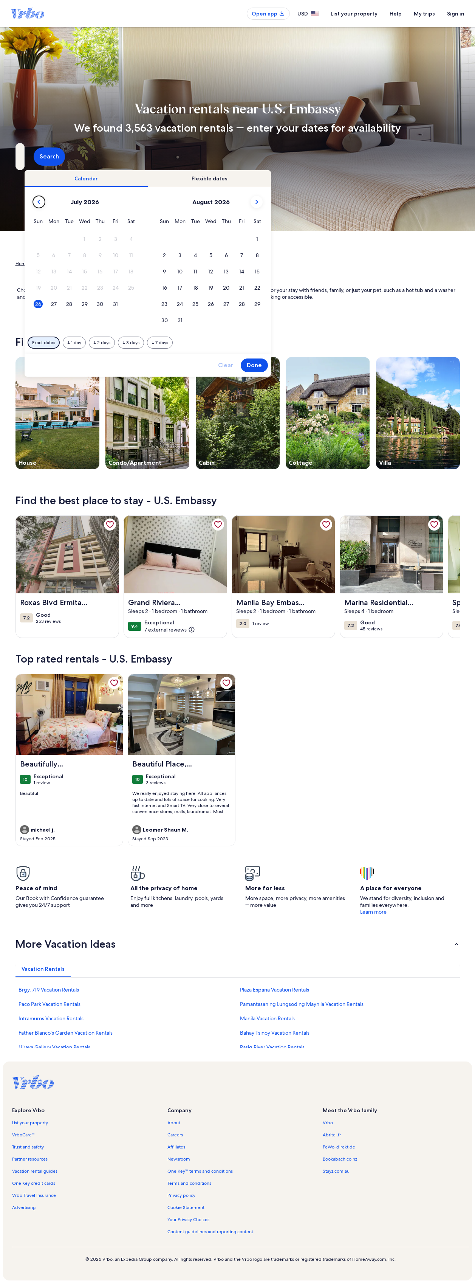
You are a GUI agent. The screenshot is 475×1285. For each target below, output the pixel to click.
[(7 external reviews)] (169, 629)
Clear (355, 365)
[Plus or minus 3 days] (261, 343)
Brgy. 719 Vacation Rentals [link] (49, 989)
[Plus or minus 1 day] (204, 343)
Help (396, 13)
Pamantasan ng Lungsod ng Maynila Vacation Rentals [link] (302, 1004)
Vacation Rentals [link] (51, 264)
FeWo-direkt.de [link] (339, 1147)
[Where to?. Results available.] (85, 156)
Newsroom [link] (178, 1159)
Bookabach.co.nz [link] (340, 1159)
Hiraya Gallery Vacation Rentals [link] (54, 1047)
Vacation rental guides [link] (34, 1171)
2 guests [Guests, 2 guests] (317, 159)
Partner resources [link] (30, 1159)
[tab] (216, 178)
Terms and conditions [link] (189, 1183)
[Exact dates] (174, 343)
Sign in (455, 13)
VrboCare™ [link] (23, 1135)
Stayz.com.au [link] (336, 1171)
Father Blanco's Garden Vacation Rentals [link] (66, 1032)
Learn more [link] (373, 911)
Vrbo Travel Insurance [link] (34, 1195)
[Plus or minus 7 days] (290, 343)
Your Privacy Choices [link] (188, 1220)
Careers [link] (175, 1135)
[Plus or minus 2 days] (232, 343)
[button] (214, 239)
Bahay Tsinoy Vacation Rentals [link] (274, 1032)
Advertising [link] (24, 1207)
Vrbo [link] (328, 1123)
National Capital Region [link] (129, 264)
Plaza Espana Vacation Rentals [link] (274, 989)
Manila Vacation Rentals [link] (267, 1018)
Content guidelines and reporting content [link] (210, 1232)
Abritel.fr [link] (332, 1135)
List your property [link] (30, 1123)
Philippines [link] (86, 264)
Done (384, 365)
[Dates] (220, 156)
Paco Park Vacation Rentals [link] (49, 1004)
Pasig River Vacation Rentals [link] (272, 1047)
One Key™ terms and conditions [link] (200, 1171)
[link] (110, 524)
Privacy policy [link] (181, 1195)
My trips (424, 13)
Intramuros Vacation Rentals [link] (51, 1018)
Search (439, 156)
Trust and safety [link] (28, 1147)
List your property (354, 13)
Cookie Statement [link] (185, 1207)
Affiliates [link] (176, 1147)
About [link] (173, 1123)
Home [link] (21, 264)
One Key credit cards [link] (33, 1183)
